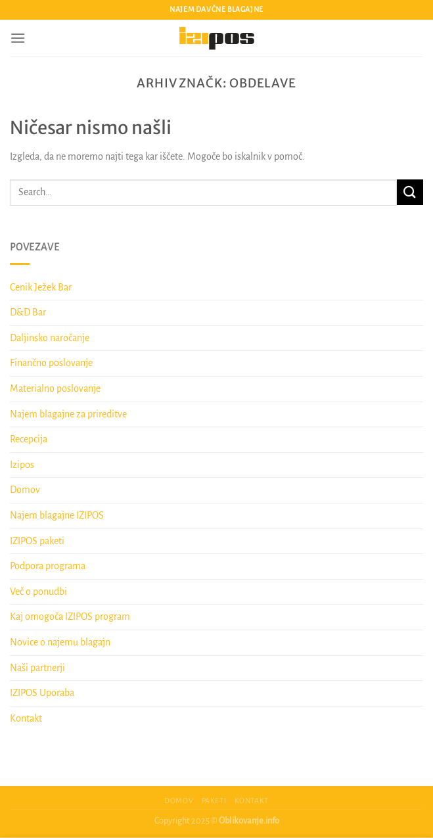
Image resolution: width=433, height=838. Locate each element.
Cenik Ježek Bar (41, 287)
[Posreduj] (410, 192)
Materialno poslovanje (55, 388)
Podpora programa (47, 566)
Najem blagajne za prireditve (68, 414)
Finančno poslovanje (51, 363)
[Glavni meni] (18, 38)
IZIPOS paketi (37, 541)
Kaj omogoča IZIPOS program (70, 616)
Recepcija (28, 439)
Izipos (22, 464)
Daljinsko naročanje (49, 338)
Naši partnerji (37, 668)
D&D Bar (28, 312)
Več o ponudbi (38, 591)
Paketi (214, 800)
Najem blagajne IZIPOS (57, 515)
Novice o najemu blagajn (60, 642)
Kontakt (26, 718)
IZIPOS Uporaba (42, 692)
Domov (25, 489)
